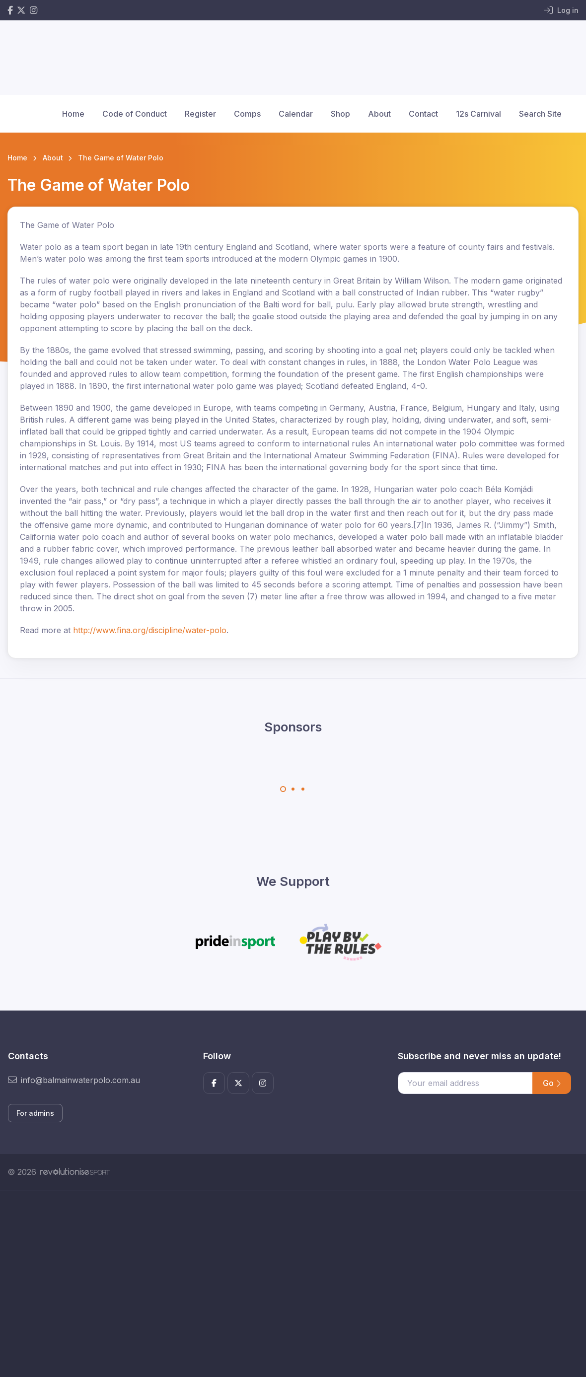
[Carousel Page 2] (293, 789)
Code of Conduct (134, 114)
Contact (423, 114)
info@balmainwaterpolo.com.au (74, 1080)
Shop (340, 114)
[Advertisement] (293, 1283)
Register (200, 114)
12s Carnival (478, 114)
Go (552, 1083)
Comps (247, 114)
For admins (35, 1113)
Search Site (540, 114)
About (379, 114)
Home (73, 114)
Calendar (296, 114)
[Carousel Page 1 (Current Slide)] (283, 789)
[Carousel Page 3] (303, 789)
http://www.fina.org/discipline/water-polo (149, 630)
